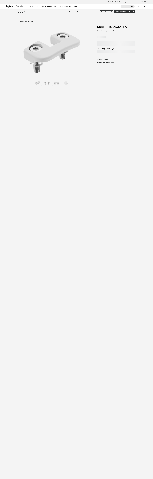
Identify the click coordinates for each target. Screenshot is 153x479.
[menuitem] (72, 12)
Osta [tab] (31, 6)
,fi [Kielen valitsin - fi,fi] (145, 2)
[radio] (38, 83)
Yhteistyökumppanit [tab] (68, 6)
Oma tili (138, 6)
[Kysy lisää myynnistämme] (124, 11)
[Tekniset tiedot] (106, 60)
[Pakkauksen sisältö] (106, 62)
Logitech (110, 1)
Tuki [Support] (138, 2)
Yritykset (126, 1)
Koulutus (133, 1)
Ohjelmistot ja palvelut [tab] (46, 6)
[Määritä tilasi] (106, 11)
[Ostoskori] (144, 6)
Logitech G (118, 1)
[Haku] (128, 6)
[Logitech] (16, 6)
